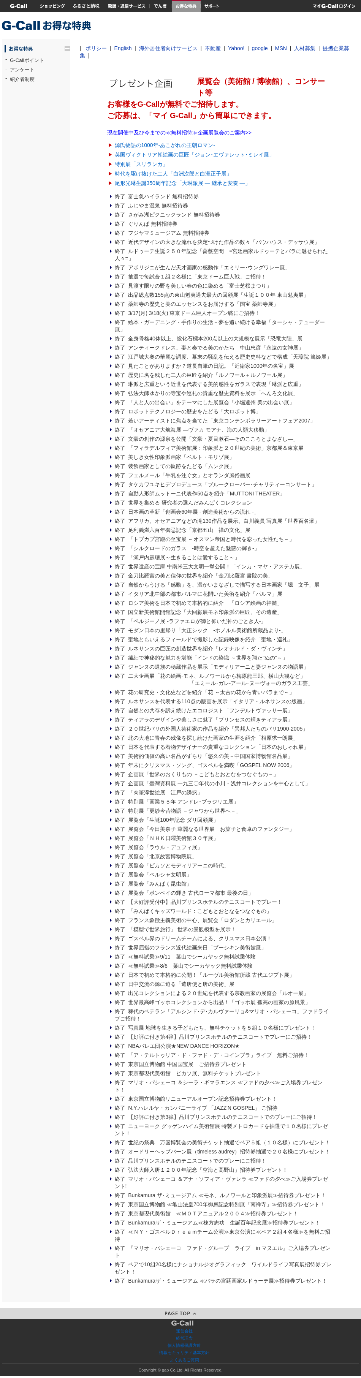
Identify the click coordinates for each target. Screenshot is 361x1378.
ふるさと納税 (86, 6)
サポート (212, 6)
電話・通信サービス (127, 6)
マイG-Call (334, 6)
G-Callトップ (19, 6)
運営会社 (184, 1331)
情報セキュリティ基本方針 (184, 1352)
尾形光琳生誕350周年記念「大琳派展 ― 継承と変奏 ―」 (182, 183)
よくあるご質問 (184, 1359)
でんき (161, 6)
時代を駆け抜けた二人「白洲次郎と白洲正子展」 (173, 174)
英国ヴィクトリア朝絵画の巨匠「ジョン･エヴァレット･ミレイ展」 (194, 155)
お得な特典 (186, 6)
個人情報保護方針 (184, 1345)
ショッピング (52, 6)
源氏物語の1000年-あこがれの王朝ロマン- (165, 145)
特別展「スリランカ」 (141, 164)
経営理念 (184, 1338)
